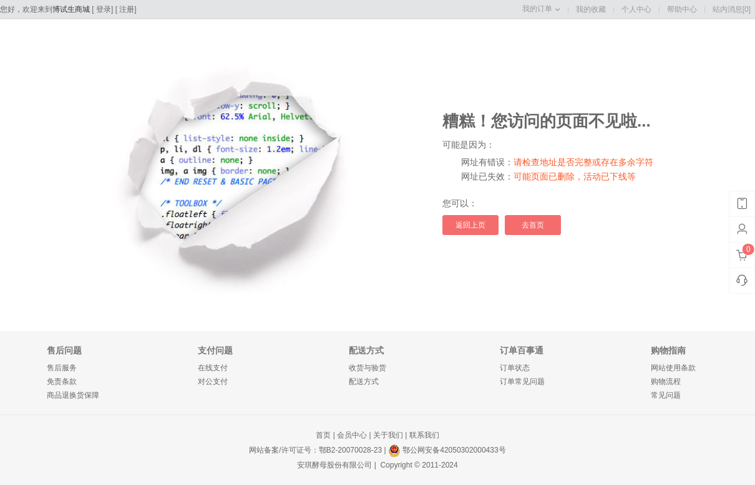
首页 (323, 435)
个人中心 (636, 9)
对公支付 (213, 381)
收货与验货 (367, 367)
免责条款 (62, 381)
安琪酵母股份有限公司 (334, 465)
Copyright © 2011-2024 (418, 465)
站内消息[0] (732, 9)
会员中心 (352, 435)
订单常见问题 (522, 381)
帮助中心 (682, 9)
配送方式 (364, 381)
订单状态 (515, 367)
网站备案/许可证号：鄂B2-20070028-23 (315, 450)
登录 (103, 9)
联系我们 (424, 435)
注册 (126, 9)
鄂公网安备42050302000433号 (447, 450)
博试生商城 (71, 9)
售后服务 (62, 367)
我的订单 (537, 8)
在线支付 (213, 367)
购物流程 (666, 381)
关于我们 (388, 435)
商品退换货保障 (73, 395)
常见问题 (666, 395)
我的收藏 (591, 9)
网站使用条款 (673, 367)
